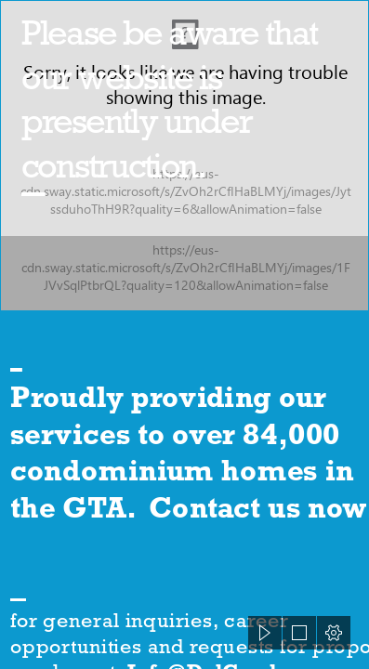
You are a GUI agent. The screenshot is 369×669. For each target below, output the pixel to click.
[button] (265, 632)
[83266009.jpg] (184, 155)
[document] (184, 334)
